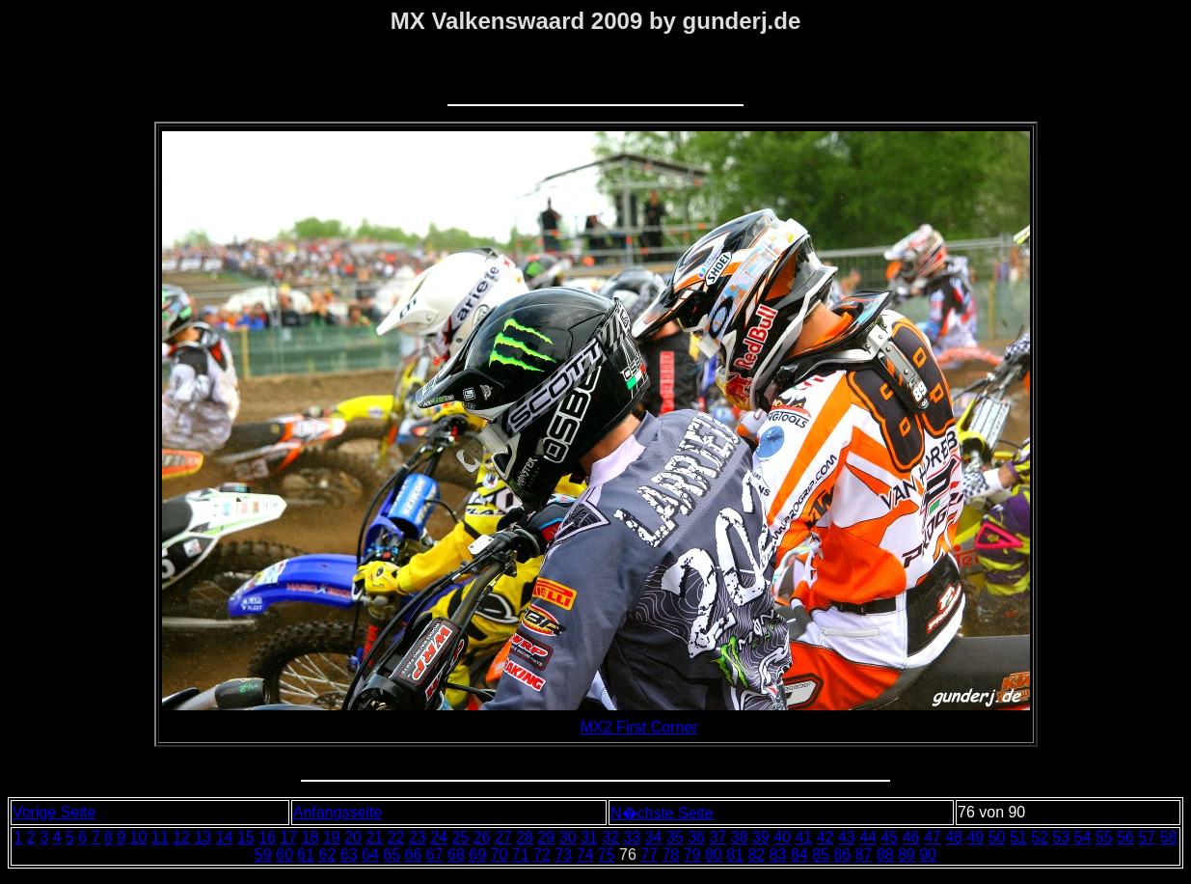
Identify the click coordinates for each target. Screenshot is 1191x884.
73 (563, 854)
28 (524, 837)
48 (953, 837)
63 (349, 854)
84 (799, 854)
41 (803, 837)
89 (906, 854)
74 (584, 854)
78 (670, 854)
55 (1104, 837)
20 (353, 837)
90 (927, 854)
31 (589, 837)
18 (310, 837)
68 (456, 854)
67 (435, 854)
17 (288, 837)
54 (1083, 837)
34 (654, 837)
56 (1125, 837)
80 (713, 854)
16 (267, 837)
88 (885, 854)
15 (246, 837)
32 (610, 837)
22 (396, 837)
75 (606, 854)
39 (761, 837)
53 (1060, 837)
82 (756, 854)
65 (391, 854)
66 (412, 854)
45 (889, 837)
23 (417, 837)
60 (284, 854)
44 (868, 837)
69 (477, 854)
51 (1018, 837)
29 (546, 837)
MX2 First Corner (639, 727)
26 (482, 837)
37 (717, 837)
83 (778, 854)
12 (181, 837)
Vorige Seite (54, 812)
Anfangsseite (338, 812)
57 (1146, 837)
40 (782, 837)
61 (305, 854)
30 (568, 837)
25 (460, 837)
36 (696, 837)
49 (975, 837)
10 (139, 837)
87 (864, 854)
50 (997, 837)
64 (370, 854)
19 (331, 837)
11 (160, 837)
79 (692, 854)
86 (842, 854)
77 (649, 854)
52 (1039, 837)
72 (542, 854)
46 (911, 837)
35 (675, 837)
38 (739, 837)
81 (735, 854)
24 (438, 837)
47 (932, 837)
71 (520, 854)
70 (498, 854)
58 (1168, 837)
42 (825, 837)
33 (631, 837)
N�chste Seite (662, 813)
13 (202, 837)
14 (224, 837)
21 (374, 837)
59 (263, 854)
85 (820, 854)
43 (846, 837)
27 (503, 837)
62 (327, 854)
